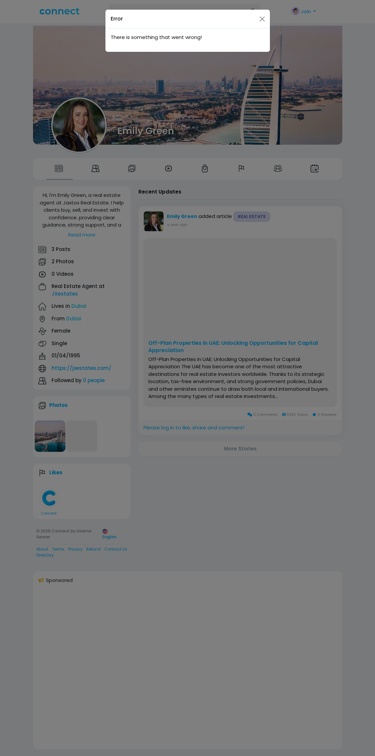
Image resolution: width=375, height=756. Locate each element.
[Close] (262, 7)
